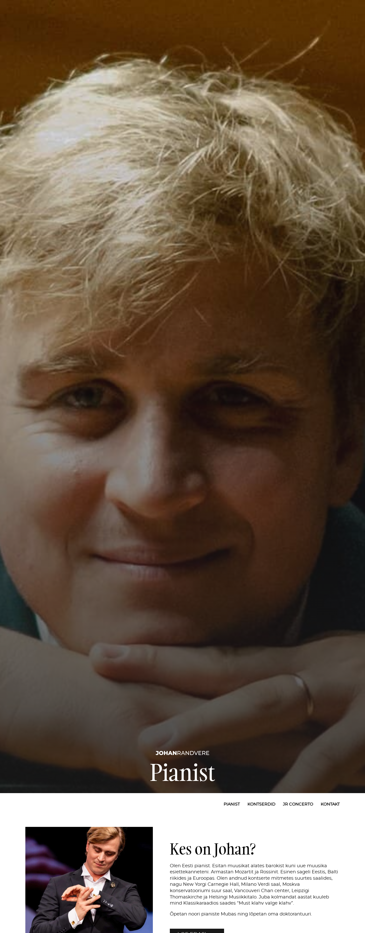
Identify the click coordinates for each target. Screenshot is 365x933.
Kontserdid (261, 804)
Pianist (232, 804)
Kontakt (330, 804)
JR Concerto (298, 804)
